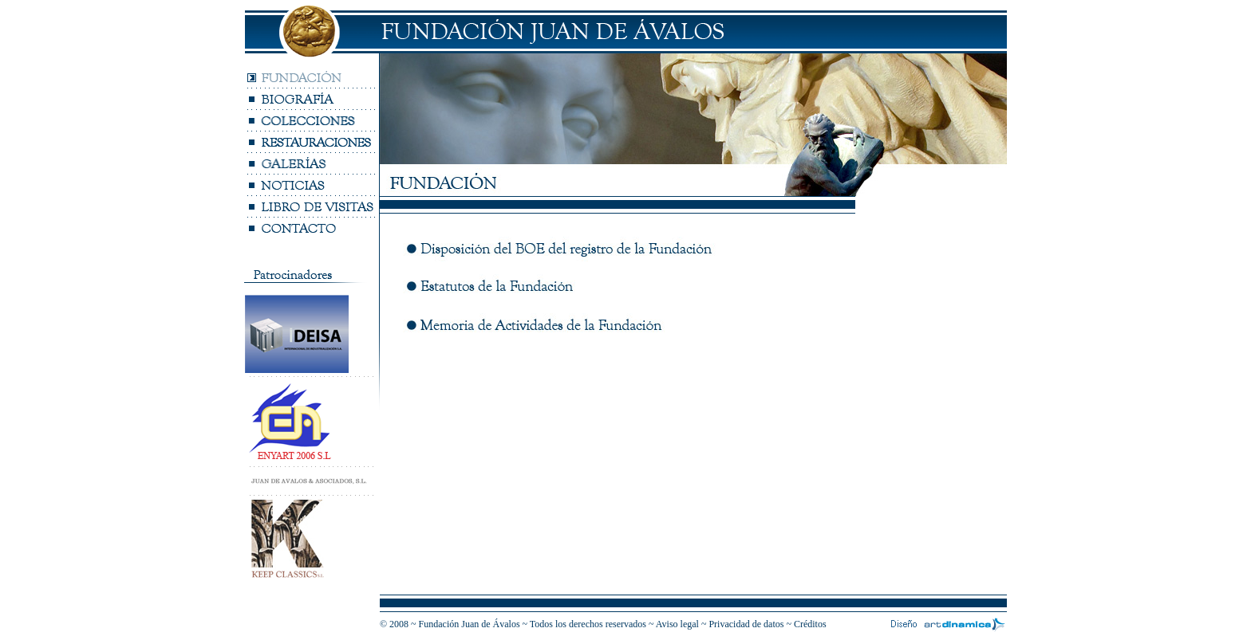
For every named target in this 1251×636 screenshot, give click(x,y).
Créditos (810, 624)
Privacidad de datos (747, 624)
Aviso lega (676, 624)
